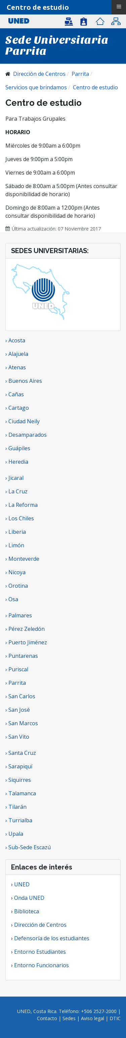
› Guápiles (17, 448)
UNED (22, 884)
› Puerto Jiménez (26, 642)
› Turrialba (18, 820)
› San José (17, 709)
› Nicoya (15, 572)
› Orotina (16, 585)
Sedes (69, 1018)
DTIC (115, 1018)
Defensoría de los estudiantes (51, 938)
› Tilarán (16, 807)
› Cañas (14, 394)
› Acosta (15, 340)
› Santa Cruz (20, 753)
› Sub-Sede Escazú (28, 847)
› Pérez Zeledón (25, 629)
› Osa (11, 599)
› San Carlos (20, 696)
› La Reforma (21, 505)
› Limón (14, 545)
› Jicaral (14, 478)
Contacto (47, 1018)
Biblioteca (26, 911)
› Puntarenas (21, 656)
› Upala (14, 833)
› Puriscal (16, 669)
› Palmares (18, 615)
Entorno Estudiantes (40, 951)
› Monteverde (22, 558)
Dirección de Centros (40, 924)
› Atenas (15, 367)
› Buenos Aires (23, 381)
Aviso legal (92, 1018)
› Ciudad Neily (22, 421)
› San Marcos (21, 723)
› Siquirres (18, 780)
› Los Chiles (19, 518)
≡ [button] (118, 6)
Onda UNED (29, 898)
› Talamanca (20, 793)
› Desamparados (26, 434)
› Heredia (16, 461)
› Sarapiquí (19, 766)
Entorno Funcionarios (41, 965)
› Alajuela (16, 354)
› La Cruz (16, 491)
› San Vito (17, 736)
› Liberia (15, 532)
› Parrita (15, 682)
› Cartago (17, 407)
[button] (70, 21)
